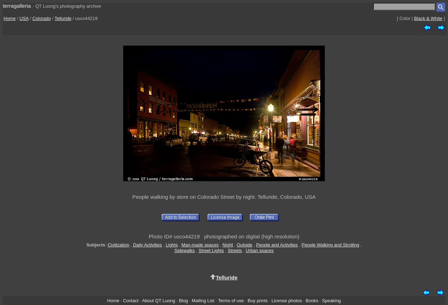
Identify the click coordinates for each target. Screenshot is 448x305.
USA (24, 18)
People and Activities (277, 245)
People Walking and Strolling (330, 245)
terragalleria (17, 6)
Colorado (41, 18)
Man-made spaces (200, 245)
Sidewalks (184, 250)
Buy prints (258, 300)
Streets (234, 250)
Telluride (63, 18)
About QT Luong (158, 300)
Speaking (331, 300)
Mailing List (203, 300)
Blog (183, 300)
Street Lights (211, 250)
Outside (244, 245)
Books (312, 300)
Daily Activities (147, 245)
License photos (287, 300)
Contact (130, 300)
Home (10, 18)
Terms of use (231, 300)
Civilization (119, 245)
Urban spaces (260, 250)
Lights (171, 245)
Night (228, 245)
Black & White (428, 18)
